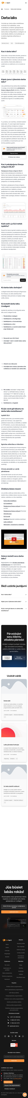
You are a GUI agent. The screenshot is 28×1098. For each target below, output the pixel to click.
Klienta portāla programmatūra (14, 1005)
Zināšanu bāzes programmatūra (14, 986)
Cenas (7, 947)
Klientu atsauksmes (7, 973)
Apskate (7, 956)
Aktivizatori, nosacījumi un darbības (14, 524)
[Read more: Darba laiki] (14, 699)
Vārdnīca (21, 968)
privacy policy (18, 1078)
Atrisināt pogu (8, 513)
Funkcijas (6, 9)
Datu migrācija (20, 946)
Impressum (7, 979)
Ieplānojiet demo (14, 911)
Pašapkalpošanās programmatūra (14, 995)
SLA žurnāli (7, 516)
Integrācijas (7, 953)
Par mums (7, 965)
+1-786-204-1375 (14, 1023)
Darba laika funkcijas (16, 9)
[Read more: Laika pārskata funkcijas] (14, 742)
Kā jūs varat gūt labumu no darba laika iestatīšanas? (14, 609)
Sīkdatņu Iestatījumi (9, 1088)
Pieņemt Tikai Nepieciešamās (12, 1085)
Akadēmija (20, 971)
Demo (7, 944)
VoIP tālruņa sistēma (14, 992)
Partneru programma (7, 976)
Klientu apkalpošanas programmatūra (14, 989)
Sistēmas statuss (21, 949)
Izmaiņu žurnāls (21, 952)
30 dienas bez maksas (14, 157)
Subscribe (14, 1060)
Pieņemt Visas (8, 1082)
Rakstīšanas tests (21, 977)
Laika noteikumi (8, 522)
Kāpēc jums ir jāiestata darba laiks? (14, 602)
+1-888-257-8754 (15, 1020)
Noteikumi (6, 519)
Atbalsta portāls (21, 943)
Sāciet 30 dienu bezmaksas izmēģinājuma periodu (14, 906)
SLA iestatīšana (8, 503)
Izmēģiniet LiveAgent (7, 657)
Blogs (20, 965)
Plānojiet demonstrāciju (20, 657)
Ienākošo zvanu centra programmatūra (14, 999)
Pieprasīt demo (14, 153)
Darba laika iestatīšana (10, 501)
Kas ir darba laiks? (14, 595)
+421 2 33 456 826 (15, 1017)
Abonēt (23, 280)
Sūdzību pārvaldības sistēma (14, 1002)
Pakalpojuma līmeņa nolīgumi (12, 506)
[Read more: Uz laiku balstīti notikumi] (14, 785)
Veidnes (21, 974)
